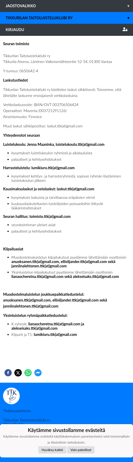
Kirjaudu (66, 29)
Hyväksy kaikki (52, 450)
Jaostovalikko (69, 6)
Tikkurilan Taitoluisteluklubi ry (69, 18)
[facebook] (8, 372)
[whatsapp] (28, 372)
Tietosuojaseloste (17, 410)
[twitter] (18, 372)
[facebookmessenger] (38, 372)
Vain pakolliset (81, 450)
